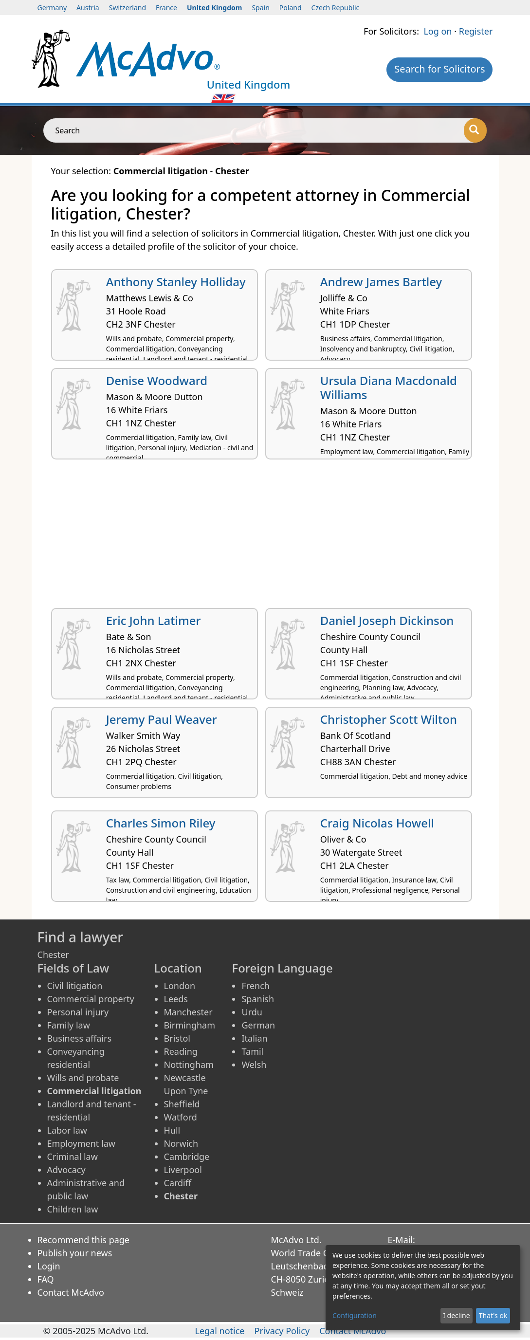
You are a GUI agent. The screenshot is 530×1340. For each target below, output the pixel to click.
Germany (52, 7)
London (180, 985)
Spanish (257, 999)
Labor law (67, 1130)
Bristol (177, 1038)
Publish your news (74, 1253)
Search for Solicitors (439, 68)
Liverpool (183, 1169)
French (255, 985)
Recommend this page (83, 1240)
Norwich (181, 1143)
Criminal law (72, 1156)
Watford (180, 1117)
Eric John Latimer (153, 620)
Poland (290, 7)
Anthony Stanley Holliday (176, 282)
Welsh (253, 1064)
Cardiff (178, 1183)
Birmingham (190, 1025)
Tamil (252, 1051)
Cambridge (187, 1156)
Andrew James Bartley (381, 282)
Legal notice (219, 1331)
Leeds (176, 999)
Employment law (81, 1143)
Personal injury (78, 1012)
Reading (181, 1051)
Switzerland (127, 7)
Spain (260, 7)
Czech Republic (335, 7)
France (166, 7)
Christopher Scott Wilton (388, 719)
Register (476, 31)
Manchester (188, 1012)
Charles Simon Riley (161, 823)
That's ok (493, 1315)
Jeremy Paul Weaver (161, 719)
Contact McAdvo (70, 1292)
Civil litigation (75, 985)
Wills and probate (83, 1077)
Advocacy (66, 1169)
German (258, 1025)
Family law (68, 1025)
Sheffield (182, 1104)
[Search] (475, 130)
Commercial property (90, 999)
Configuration (354, 1315)
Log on (437, 31)
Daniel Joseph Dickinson (387, 620)
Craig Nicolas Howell (377, 823)
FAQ (45, 1279)
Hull (172, 1130)
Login (48, 1266)
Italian (254, 1038)
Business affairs (79, 1038)
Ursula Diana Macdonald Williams (388, 387)
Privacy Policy (282, 1331)
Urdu (251, 1012)
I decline (456, 1315)
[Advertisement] (265, 537)
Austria (87, 7)
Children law (72, 1209)
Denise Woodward (157, 380)
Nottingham (189, 1064)
